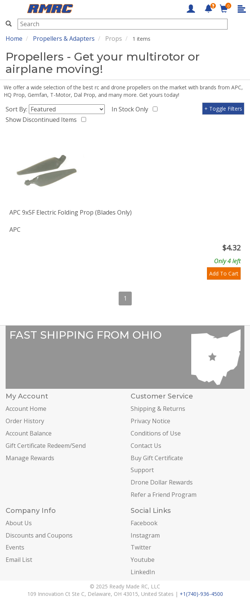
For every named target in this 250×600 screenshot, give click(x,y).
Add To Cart (223, 273)
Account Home (26, 408)
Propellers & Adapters (64, 38)
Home (14, 38)
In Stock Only (131, 109)
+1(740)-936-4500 (201, 593)
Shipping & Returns (158, 408)
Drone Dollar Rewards (162, 482)
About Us (19, 523)
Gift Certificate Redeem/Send (46, 445)
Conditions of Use (156, 433)
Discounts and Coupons (39, 535)
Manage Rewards (30, 458)
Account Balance (29, 433)
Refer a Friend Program (163, 494)
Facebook (144, 523)
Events (15, 547)
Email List (19, 560)
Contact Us (146, 445)
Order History (25, 421)
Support (142, 470)
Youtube (143, 560)
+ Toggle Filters (223, 108)
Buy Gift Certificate (157, 458)
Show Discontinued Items (43, 120)
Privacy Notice (150, 421)
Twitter (141, 547)
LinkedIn (143, 572)
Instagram (145, 535)
